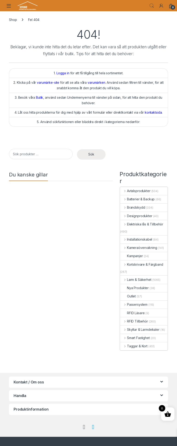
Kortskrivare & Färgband (141, 264)
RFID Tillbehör (134, 321)
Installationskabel (136, 239)
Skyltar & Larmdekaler (139, 329)
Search (151, 5)
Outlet (128, 296)
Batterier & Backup (137, 199)
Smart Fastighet (135, 338)
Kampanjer (131, 256)
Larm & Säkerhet (135, 280)
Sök (91, 154)
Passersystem (134, 304)
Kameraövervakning (138, 248)
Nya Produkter (134, 288)
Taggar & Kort (134, 346)
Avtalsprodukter (135, 191)
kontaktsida (153, 112)
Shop (13, 20)
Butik (39, 97)
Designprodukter (136, 216)
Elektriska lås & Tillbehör (141, 224)
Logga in (62, 73)
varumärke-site (48, 82)
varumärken (96, 82)
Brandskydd (132, 207)
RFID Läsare (132, 313)
